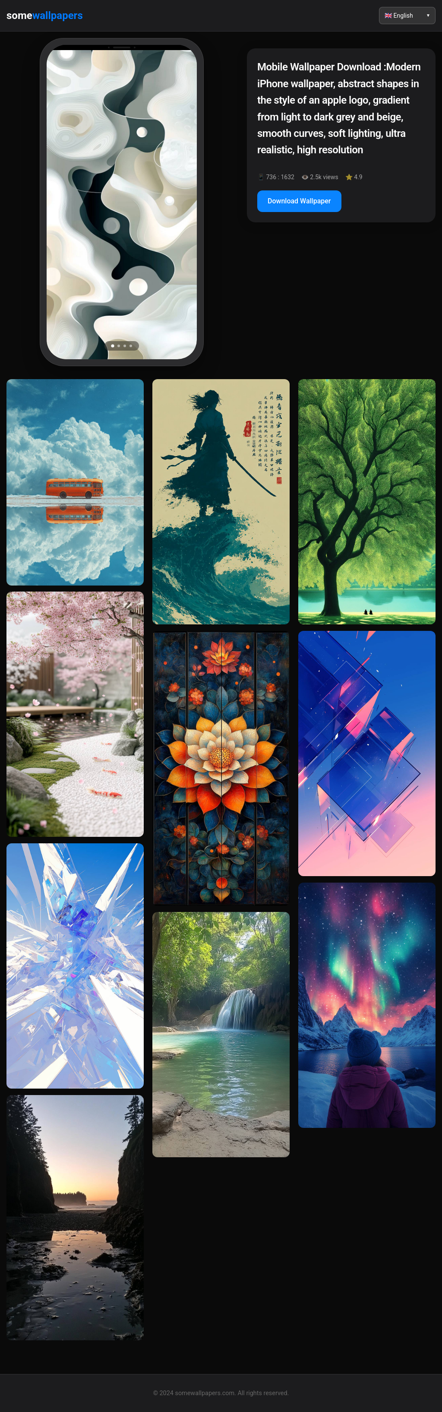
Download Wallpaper (299, 201)
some (44, 15)
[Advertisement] (341, 303)
